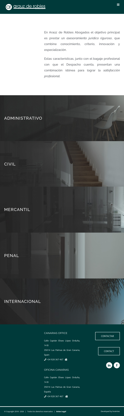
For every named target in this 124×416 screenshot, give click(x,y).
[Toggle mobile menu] (118, 4)
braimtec (116, 411)
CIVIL (10, 164)
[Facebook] (117, 365)
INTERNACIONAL (22, 301)
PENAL (11, 255)
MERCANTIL (17, 209)
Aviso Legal (61, 411)
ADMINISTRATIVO (23, 118)
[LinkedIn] (109, 365)
